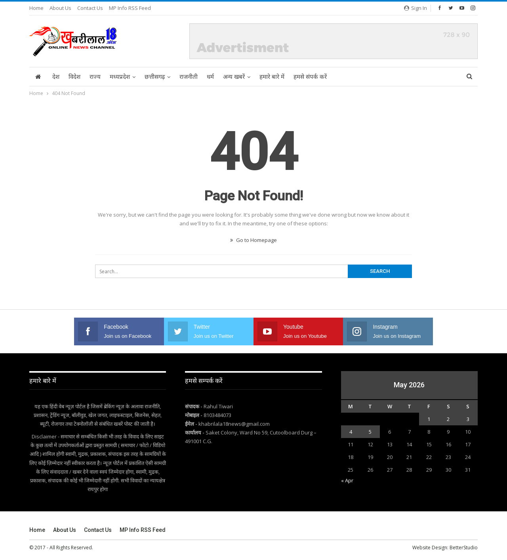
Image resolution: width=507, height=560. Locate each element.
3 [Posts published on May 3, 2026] (468, 419)
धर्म (210, 76)
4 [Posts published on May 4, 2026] (350, 431)
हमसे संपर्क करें (310, 76)
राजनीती (188, 76)
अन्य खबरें (234, 76)
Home (36, 7)
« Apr (347, 480)
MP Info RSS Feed (130, 7)
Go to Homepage (253, 240)
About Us (60, 7)
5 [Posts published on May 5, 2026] (370, 431)
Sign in (415, 7)
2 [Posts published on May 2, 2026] (448, 419)
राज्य (95, 76)
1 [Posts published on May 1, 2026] (428, 419)
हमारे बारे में (271, 76)
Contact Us (90, 7)
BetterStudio (464, 547)
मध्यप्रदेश (120, 76)
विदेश (74, 76)
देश (55, 76)
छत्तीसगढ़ (155, 76)
